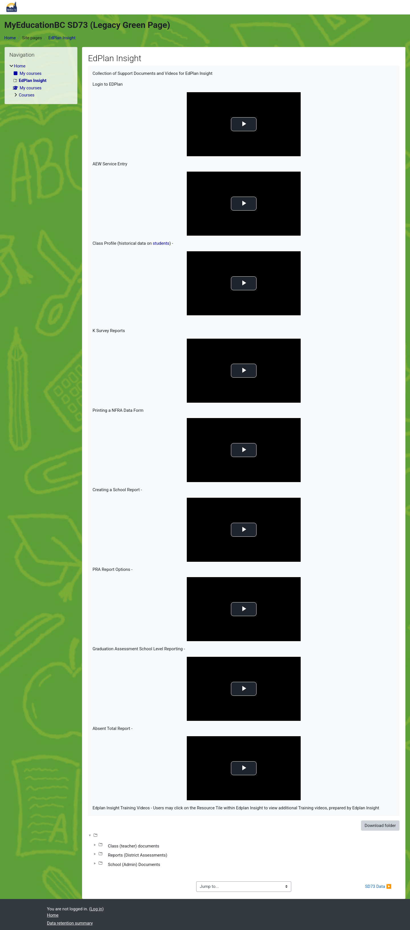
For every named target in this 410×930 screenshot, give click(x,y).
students (161, 243)
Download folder (380, 825)
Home (10, 37)
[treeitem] (41, 80)
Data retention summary (70, 923)
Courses (26, 95)
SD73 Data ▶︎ (378, 886)
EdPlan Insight (61, 37)
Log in (96, 909)
